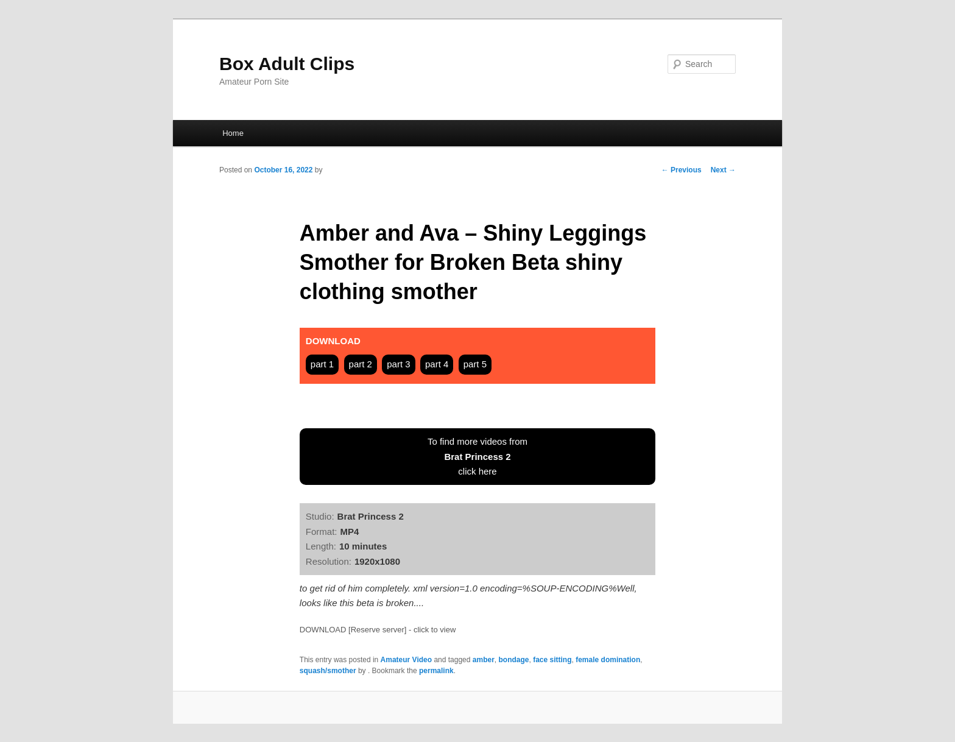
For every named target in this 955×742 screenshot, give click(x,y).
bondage (514, 659)
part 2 (360, 364)
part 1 (322, 364)
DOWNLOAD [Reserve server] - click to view (378, 629)
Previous (681, 170)
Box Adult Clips (286, 64)
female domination (608, 659)
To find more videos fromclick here (477, 456)
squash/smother (328, 670)
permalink (436, 670)
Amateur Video (406, 659)
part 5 (475, 364)
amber (484, 659)
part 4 (436, 364)
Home (233, 133)
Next (723, 170)
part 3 (398, 364)
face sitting (552, 659)
